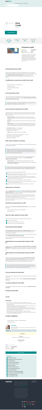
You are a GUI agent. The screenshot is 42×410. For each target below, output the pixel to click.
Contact (7, 330)
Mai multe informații (13, 32)
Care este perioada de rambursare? (13, 374)
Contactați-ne (25, 3)
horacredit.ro (17, 27)
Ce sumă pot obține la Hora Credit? (13, 376)
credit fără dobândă (22, 234)
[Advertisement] (21, 13)
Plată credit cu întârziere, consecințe (13, 364)
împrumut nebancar (18, 191)
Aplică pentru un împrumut (11, 365)
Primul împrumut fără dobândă (12, 370)
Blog (21, 3)
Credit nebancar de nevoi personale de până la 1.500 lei (15, 371)
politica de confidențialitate (24, 385)
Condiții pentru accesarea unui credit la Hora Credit (15, 359)
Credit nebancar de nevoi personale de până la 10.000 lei (15, 373)
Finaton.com (16, 381)
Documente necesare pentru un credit (13, 367)
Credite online (17, 3)
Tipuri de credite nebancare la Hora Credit (14, 368)
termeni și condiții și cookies (21, 386)
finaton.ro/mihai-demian (14, 326)
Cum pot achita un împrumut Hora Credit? (13, 362)
